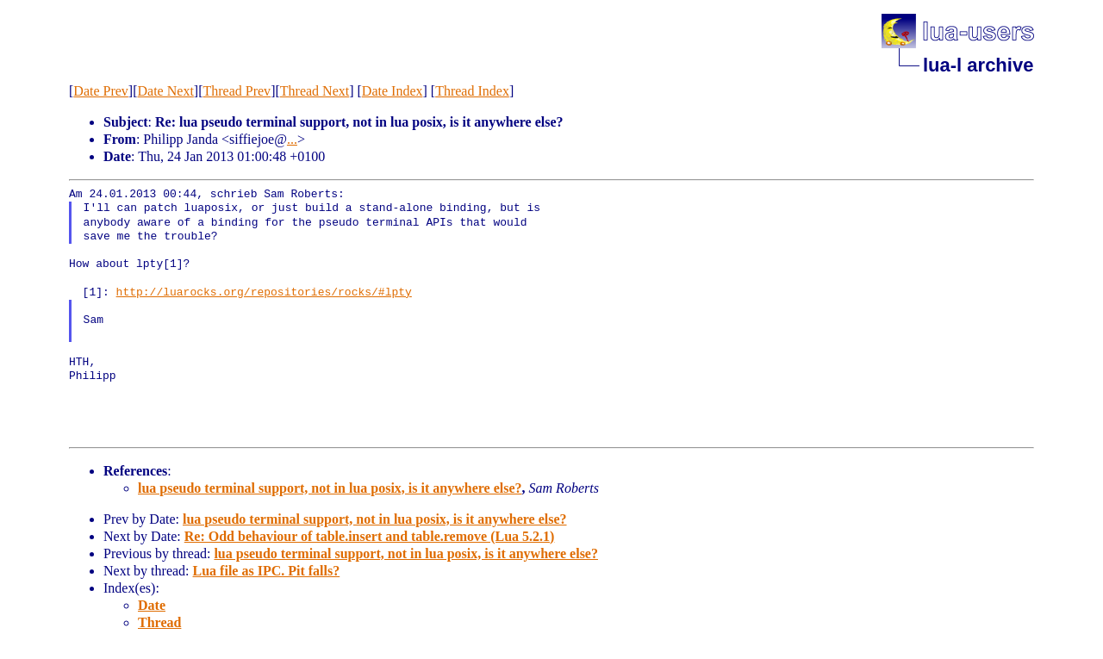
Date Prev (100, 91)
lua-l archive (978, 65)
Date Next (166, 91)
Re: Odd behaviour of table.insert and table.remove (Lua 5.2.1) (369, 536)
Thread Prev (237, 91)
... (292, 139)
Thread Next (314, 91)
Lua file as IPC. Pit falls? (266, 570)
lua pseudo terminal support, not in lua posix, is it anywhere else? (330, 488)
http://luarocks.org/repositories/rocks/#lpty (264, 293)
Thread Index (472, 91)
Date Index (392, 91)
